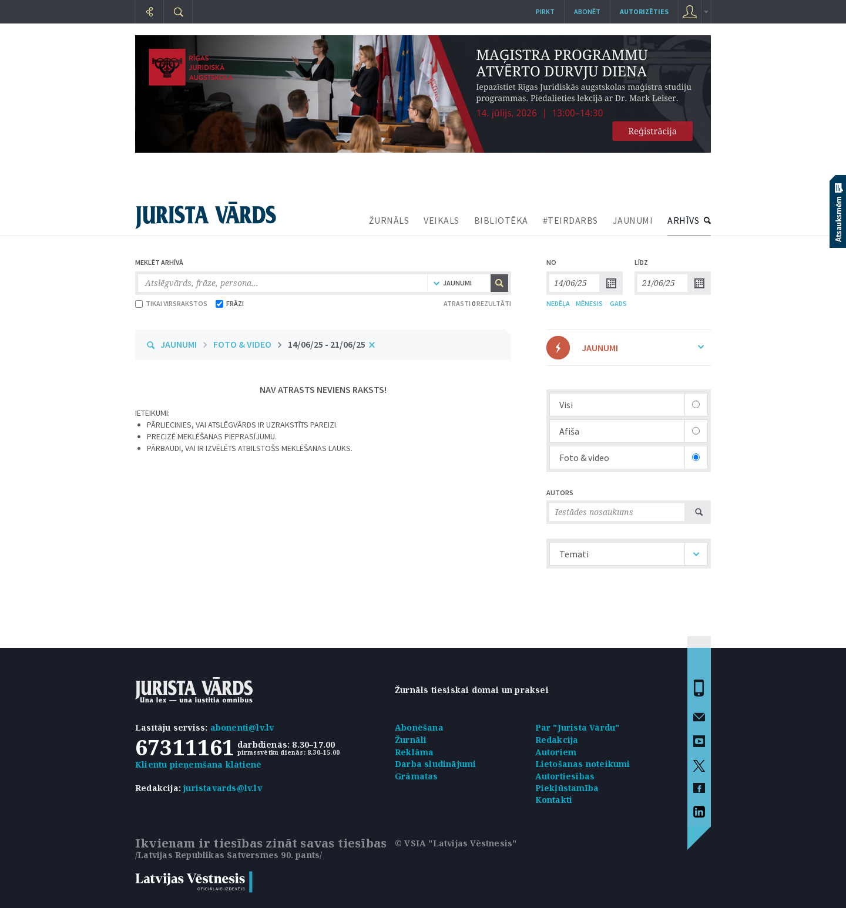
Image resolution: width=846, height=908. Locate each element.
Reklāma (414, 752)
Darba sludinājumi (435, 763)
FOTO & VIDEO (242, 344)
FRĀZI (230, 303)
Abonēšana (419, 727)
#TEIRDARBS (570, 220)
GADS (618, 303)
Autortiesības (565, 776)
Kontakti (554, 799)
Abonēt (587, 11)
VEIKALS (441, 220)
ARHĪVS (683, 220)
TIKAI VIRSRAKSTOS (171, 303)
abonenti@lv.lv (242, 727)
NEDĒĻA (558, 303)
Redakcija (557, 739)
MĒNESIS (589, 303)
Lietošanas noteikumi (582, 763)
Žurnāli (411, 739)
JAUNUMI (633, 220)
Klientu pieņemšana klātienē (198, 764)
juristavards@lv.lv (222, 787)
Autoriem (556, 752)
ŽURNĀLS (389, 220)
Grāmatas (416, 776)
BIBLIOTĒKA (501, 220)
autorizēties (644, 11)
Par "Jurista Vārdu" (577, 727)
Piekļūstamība (567, 787)
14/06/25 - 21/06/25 (326, 344)
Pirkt (545, 11)
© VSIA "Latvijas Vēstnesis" (455, 843)
